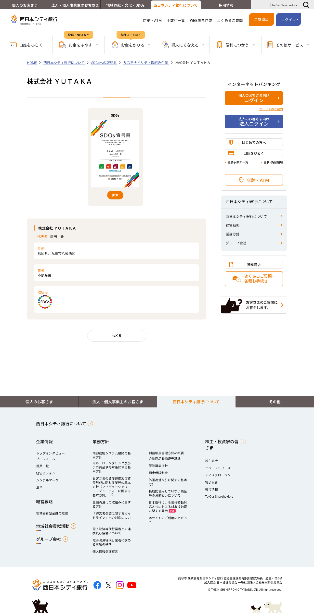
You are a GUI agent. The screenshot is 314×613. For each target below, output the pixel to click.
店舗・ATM (152, 20)
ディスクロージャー (219, 475)
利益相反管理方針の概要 (166, 453)
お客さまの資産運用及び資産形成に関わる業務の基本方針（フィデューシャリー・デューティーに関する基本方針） (111, 487)
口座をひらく (26, 44)
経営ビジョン (45, 473)
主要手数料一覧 (238, 162)
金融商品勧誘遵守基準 (165, 459)
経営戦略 (232, 225)
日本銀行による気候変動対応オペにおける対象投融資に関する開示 (168, 507)
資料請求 (254, 265)
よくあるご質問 (230, 20)
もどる (116, 336)
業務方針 (232, 234)
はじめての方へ (254, 143)
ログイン (288, 20)
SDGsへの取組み (104, 63)
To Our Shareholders (284, 5)
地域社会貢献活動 (52, 526)
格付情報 (211, 489)
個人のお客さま (25, 5)
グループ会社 (236, 243)
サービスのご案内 (271, 109)
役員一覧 (42, 466)
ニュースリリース (218, 468)
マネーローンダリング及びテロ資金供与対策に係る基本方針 (111, 467)
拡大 (115, 195)
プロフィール (45, 459)
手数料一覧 (176, 20)
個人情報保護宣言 (105, 551)
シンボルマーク (47, 480)
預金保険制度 (158, 473)
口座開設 (261, 20)
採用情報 (226, 5)
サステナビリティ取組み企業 (146, 63)
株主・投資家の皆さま (221, 444)
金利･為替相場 (273, 162)
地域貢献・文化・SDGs (125, 5)
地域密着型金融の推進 (52, 513)
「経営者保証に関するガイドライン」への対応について (111, 518)
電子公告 (211, 482)
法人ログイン (254, 122)
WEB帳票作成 (201, 20)
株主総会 (211, 461)
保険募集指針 (158, 466)
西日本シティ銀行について (176, 5)
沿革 (39, 487)
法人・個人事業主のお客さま (75, 5)
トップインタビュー (50, 453)
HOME (32, 63)
